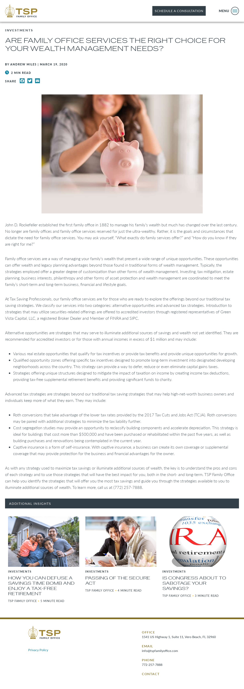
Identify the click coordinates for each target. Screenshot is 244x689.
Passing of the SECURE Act (117, 580)
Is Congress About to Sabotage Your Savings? (194, 583)
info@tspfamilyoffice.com (160, 650)
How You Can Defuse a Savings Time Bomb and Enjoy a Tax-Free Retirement (41, 586)
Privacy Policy (38, 650)
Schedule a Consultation (179, 10)
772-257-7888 (152, 664)
